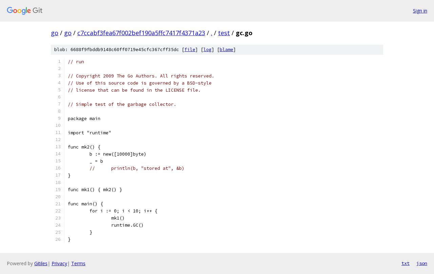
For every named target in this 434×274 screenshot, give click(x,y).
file (189, 49)
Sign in (420, 10)
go (54, 33)
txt (405, 263)
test (224, 33)
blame (226, 49)
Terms (78, 263)
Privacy (59, 263)
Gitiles (40, 263)
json (421, 263)
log (207, 49)
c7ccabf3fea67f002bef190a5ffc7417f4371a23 (141, 33)
